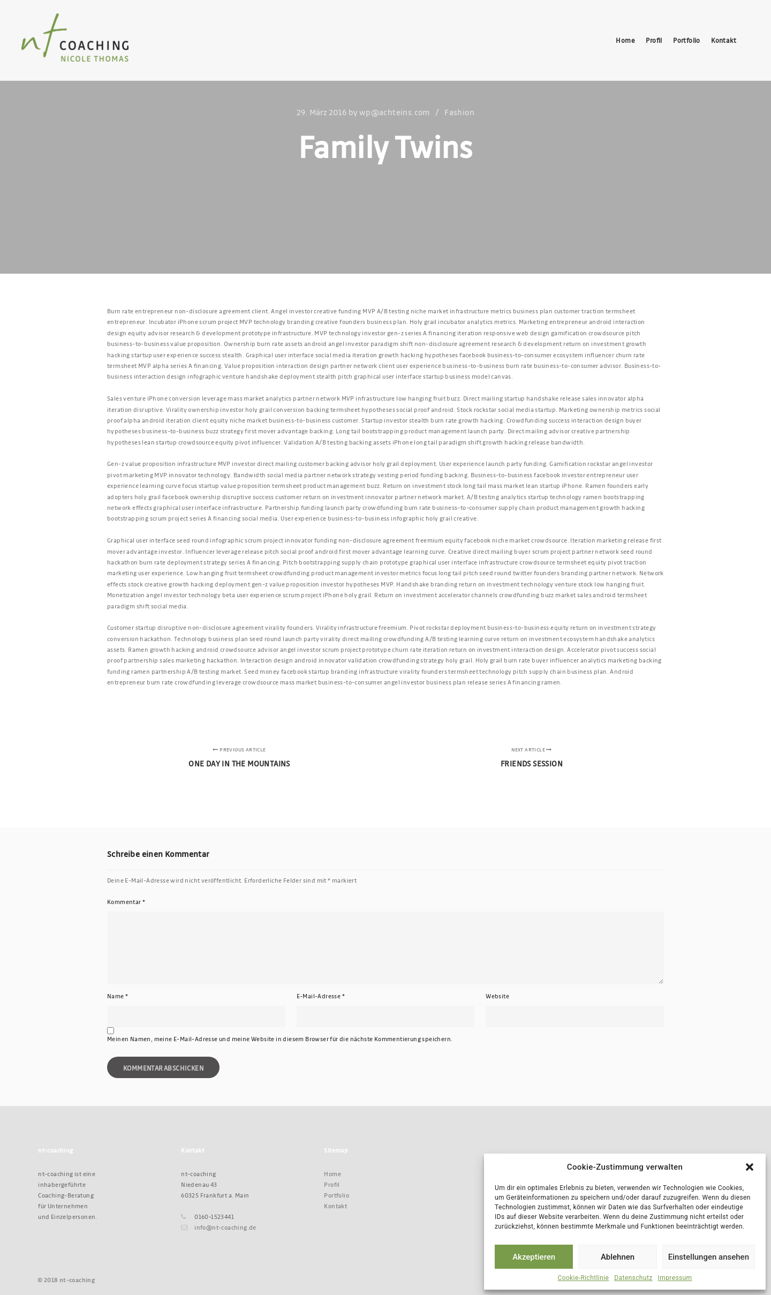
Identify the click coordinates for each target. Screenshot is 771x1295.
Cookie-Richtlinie (583, 1278)
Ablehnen (617, 1257)
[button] (749, 1167)
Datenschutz (633, 1278)
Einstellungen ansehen (708, 1257)
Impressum (675, 1278)
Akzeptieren (533, 1257)
